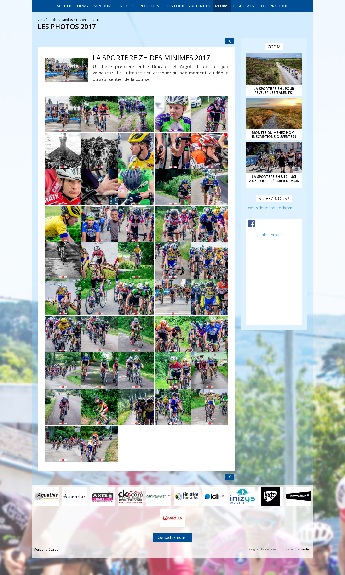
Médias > (69, 19)
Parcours (103, 6)
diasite (304, 549)
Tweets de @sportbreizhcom (269, 207)
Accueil (64, 6)
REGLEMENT (150, 6)
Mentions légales (46, 550)
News (82, 6)
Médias (221, 6)
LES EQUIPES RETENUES (188, 6)
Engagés (126, 6)
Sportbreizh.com (268, 234)
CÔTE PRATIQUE (273, 6)
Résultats (243, 6)
